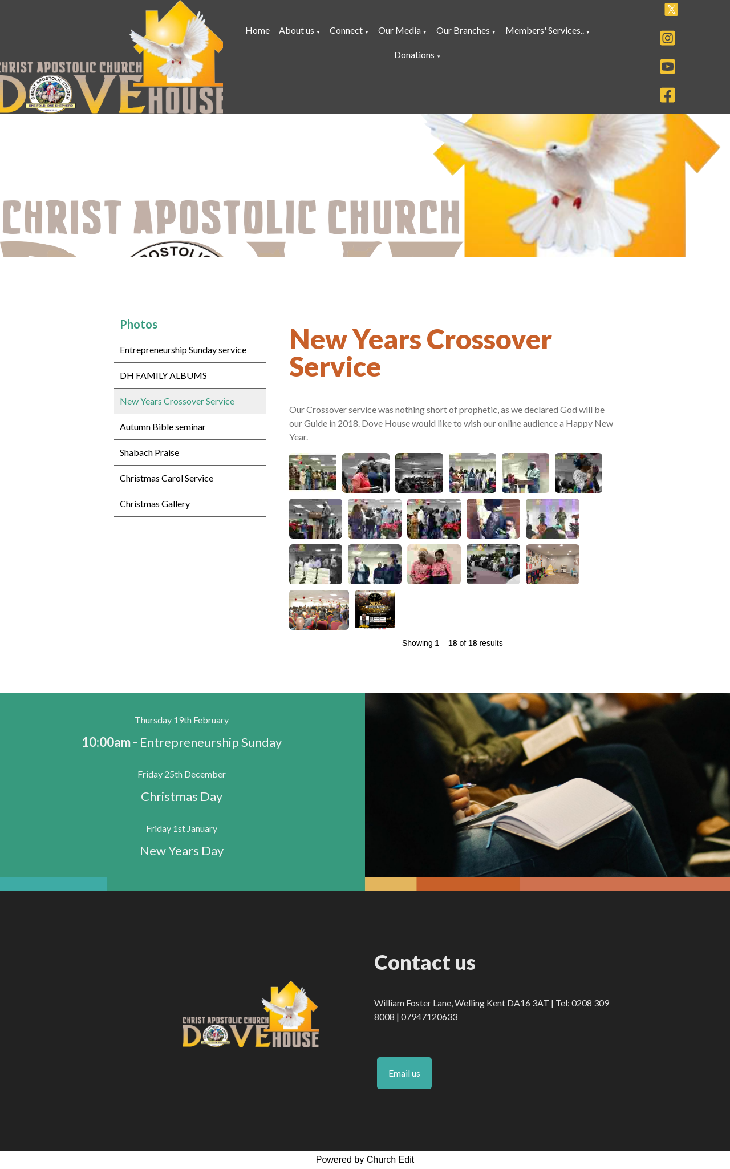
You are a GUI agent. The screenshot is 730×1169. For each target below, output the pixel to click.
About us (296, 30)
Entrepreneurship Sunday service (183, 349)
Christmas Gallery (155, 503)
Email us (404, 1072)
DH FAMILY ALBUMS (163, 375)
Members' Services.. (544, 30)
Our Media (399, 30)
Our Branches (464, 30)
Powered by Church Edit (365, 1159)
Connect (346, 30)
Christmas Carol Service (166, 477)
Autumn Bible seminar (163, 426)
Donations (414, 54)
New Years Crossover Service (177, 400)
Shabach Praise (149, 452)
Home (257, 30)
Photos (138, 324)
